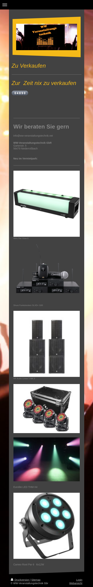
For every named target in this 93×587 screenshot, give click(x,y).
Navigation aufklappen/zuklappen (46, 5)
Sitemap (35, 579)
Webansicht (75, 583)
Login (79, 579)
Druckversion (20, 579)
